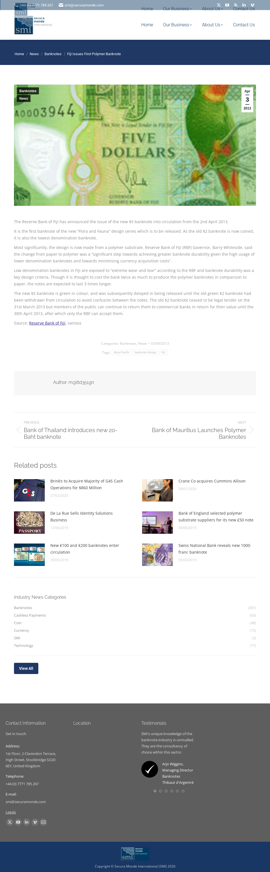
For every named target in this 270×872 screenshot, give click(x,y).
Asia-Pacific (122, 352)
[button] (155, 791)
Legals (11, 812)
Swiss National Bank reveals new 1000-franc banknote (215, 549)
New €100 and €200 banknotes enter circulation (84, 549)
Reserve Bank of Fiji (47, 323)
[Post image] (29, 490)
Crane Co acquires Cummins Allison (212, 481)
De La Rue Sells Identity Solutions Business (81, 516)
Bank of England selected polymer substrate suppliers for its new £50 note (216, 516)
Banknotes (27, 91)
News (23, 99)
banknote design (145, 352)
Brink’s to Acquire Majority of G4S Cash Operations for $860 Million (86, 484)
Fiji (163, 352)
